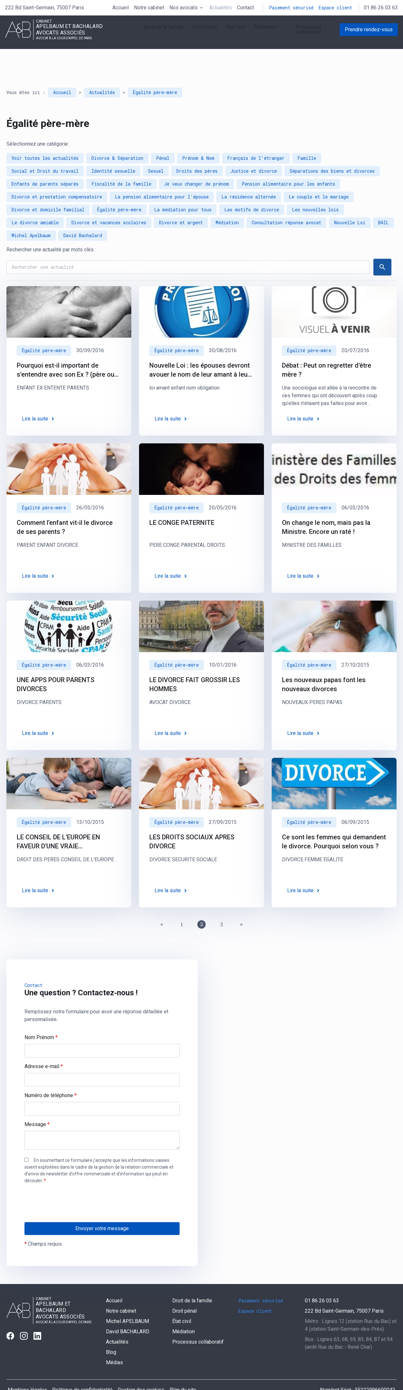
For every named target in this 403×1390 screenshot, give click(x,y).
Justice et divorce (253, 153)
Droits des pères (197, 153)
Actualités (220, 8)
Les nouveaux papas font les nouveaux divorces (324, 666)
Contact (245, 8)
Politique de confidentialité (82, 1372)
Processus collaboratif (307, 33)
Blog (111, 1334)
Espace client (335, 8)
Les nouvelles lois (315, 191)
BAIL (383, 204)
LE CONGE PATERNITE (181, 504)
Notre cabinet (149, 8)
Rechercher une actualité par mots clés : (51, 231)
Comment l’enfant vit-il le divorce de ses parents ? (65, 509)
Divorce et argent (181, 204)
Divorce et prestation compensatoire (57, 179)
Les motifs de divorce (251, 191)
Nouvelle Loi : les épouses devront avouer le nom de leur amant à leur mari (199, 352)
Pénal (162, 140)
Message (37, 1106)
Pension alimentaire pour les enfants (288, 166)
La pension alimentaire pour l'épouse (162, 179)
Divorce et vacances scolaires (108, 204)
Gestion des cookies (141, 1372)
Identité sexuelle (113, 153)
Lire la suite (35, 401)
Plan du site (183, 1372)
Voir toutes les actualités (45, 140)
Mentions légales (27, 1372)
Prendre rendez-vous (369, 33)
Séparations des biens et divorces (332, 153)
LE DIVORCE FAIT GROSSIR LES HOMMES (194, 666)
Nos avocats (183, 8)
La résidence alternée (248, 179)
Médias (114, 1344)
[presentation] (73, 1198)
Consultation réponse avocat (286, 204)
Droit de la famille (149, 33)
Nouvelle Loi (349, 204)
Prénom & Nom (198, 140)
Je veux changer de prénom (196, 166)
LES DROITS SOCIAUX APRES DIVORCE (191, 823)
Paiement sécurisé (291, 8)
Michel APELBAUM (127, 1303)
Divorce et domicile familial (48, 191)
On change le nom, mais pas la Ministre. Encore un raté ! (326, 509)
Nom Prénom (41, 1019)
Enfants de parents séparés (45, 166)
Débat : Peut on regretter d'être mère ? (326, 351)
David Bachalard (82, 217)
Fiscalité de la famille (121, 166)
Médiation (259, 33)
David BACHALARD (127, 1313)
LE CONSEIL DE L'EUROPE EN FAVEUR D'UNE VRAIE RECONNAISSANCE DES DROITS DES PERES (63, 824)
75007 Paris (44, 8)
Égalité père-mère (155, 74)
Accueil (120, 8)
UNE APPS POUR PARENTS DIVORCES (55, 666)
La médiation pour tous (182, 191)
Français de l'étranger (256, 140)
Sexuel (156, 153)
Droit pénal (193, 33)
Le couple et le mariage (319, 179)
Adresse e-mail (43, 1048)
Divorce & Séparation (117, 140)
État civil (226, 33)
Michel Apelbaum (31, 217)
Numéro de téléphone (50, 1077)
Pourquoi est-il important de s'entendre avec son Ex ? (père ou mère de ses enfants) (65, 352)
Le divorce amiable (35, 204)
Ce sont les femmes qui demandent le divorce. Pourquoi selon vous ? (334, 823)
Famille (306, 140)
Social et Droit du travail (45, 153)
